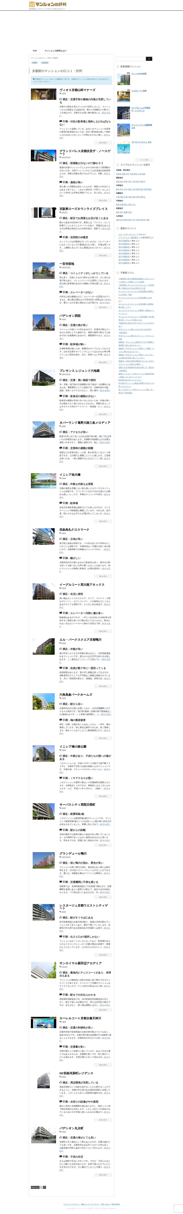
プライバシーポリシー (71, 1204)
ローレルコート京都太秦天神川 (80, 1018)
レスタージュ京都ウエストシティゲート (83, 907)
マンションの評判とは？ (55, 51)
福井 (130, 189)
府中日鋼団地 (124, 241)
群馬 (126, 182)
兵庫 (134, 197)
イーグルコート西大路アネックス (82, 584)
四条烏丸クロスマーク (74, 529)
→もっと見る (144, 160)
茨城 (118, 182)
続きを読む (105, 303)
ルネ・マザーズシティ (127, 234)
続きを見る (103, 143)
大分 (134, 220)
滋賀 (122, 197)
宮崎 (138, 220)
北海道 (118, 174)
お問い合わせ (105, 1204)
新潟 (118, 189)
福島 (143, 174)
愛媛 (126, 212)
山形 (139, 174)
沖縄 (147, 220)
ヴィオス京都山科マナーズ (77, 90)
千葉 (134, 182)
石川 (126, 189)
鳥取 (118, 205)
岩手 (127, 174)
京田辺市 (45, 62)
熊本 (130, 220)
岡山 (126, 205)
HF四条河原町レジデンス (76, 1073)
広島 (130, 205)
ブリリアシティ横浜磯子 (128, 238)
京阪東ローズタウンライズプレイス (83, 208)
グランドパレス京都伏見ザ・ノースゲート (85, 152)
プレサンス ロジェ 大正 (141, 142)
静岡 (146, 189)
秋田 (135, 174)
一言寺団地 (66, 263)
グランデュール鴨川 (73, 853)
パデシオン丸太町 (71, 1128)
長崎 (126, 220)
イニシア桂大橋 (69, 474)
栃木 (122, 182)
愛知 (150, 189)
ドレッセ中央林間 (139, 74)
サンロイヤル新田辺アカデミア (80, 963)
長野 (138, 189)
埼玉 (130, 182)
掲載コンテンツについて (90, 1204)
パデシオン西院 (70, 315)
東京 (138, 182)
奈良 (138, 197)
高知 (130, 212)
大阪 (130, 197)
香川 (122, 212)
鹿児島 (142, 220)
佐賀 (122, 220)
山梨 (134, 189)
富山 (122, 189)
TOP (35, 51)
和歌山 (142, 197)
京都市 (34, 62)
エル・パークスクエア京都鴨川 (80, 639)
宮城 (131, 174)
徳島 (118, 212)
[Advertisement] (91, 30)
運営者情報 (115, 1204)
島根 (122, 205)
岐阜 (142, 189)
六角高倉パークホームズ (75, 694)
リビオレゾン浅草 (139, 91)
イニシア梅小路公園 (72, 746)
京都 (126, 197)
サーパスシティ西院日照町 (77, 804)
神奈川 (142, 182)
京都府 (63, 93)
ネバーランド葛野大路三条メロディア (84, 422)
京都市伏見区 (66, 157)
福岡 (118, 220)
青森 (123, 174)
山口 (134, 205)
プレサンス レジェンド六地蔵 (79, 370)
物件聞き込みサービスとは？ (130, 380)
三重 (118, 197)
